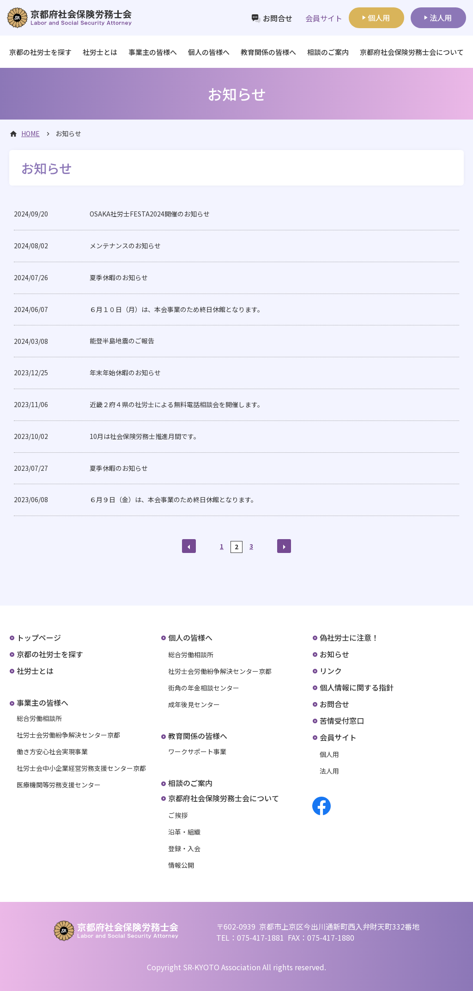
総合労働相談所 (39, 718)
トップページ (39, 637)
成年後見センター (194, 704)
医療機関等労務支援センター (59, 784)
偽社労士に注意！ (349, 637)
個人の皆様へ (190, 637)
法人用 (441, 17)
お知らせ (334, 654)
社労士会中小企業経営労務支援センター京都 (81, 768)
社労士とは (100, 52)
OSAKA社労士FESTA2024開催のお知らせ (150, 213)
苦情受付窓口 (342, 720)
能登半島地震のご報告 (122, 340)
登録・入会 (184, 848)
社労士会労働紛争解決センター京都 (68, 734)
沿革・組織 (184, 831)
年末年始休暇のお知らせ (125, 372)
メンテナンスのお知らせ (125, 245)
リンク (331, 670)
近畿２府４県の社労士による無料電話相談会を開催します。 (177, 404)
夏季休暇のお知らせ (119, 277)
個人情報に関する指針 (357, 687)
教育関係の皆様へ (197, 735)
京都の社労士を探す (40, 52)
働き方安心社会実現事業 (52, 751)
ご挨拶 (178, 815)
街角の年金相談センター (203, 687)
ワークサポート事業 (197, 751)
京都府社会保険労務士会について (223, 798)
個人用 (379, 17)
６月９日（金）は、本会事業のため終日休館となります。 (173, 499)
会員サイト (338, 737)
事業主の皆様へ (42, 702)
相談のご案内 (328, 52)
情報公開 (181, 865)
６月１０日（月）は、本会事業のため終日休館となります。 (177, 309)
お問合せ (277, 18)
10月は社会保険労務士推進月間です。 (145, 436)
